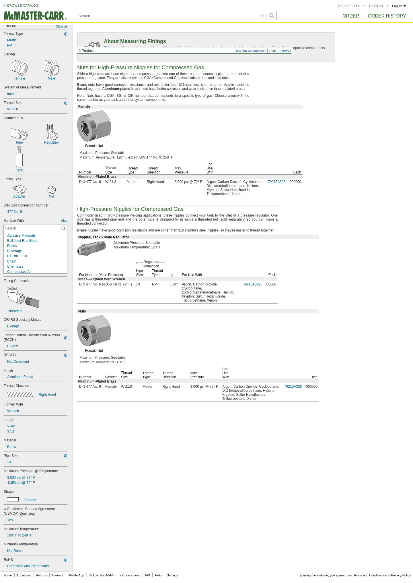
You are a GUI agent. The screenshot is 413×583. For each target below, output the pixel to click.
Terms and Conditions (369, 575)
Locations (24, 575)
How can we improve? (250, 51)
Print (272, 51)
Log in (399, 6)
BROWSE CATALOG (22, 5)
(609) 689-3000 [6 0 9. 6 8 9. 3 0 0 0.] (348, 6)
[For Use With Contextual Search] (35, 228)
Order (350, 15)
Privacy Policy (401, 575)
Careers (57, 575)
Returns (41, 575)
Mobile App (76, 575)
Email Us (376, 6)
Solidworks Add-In (101, 575)
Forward (285, 51)
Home (7, 575)
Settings (172, 575)
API (147, 575)
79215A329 (251, 284)
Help (158, 575)
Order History (387, 15)
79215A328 (276, 182)
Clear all (61, 26)
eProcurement (130, 575)
